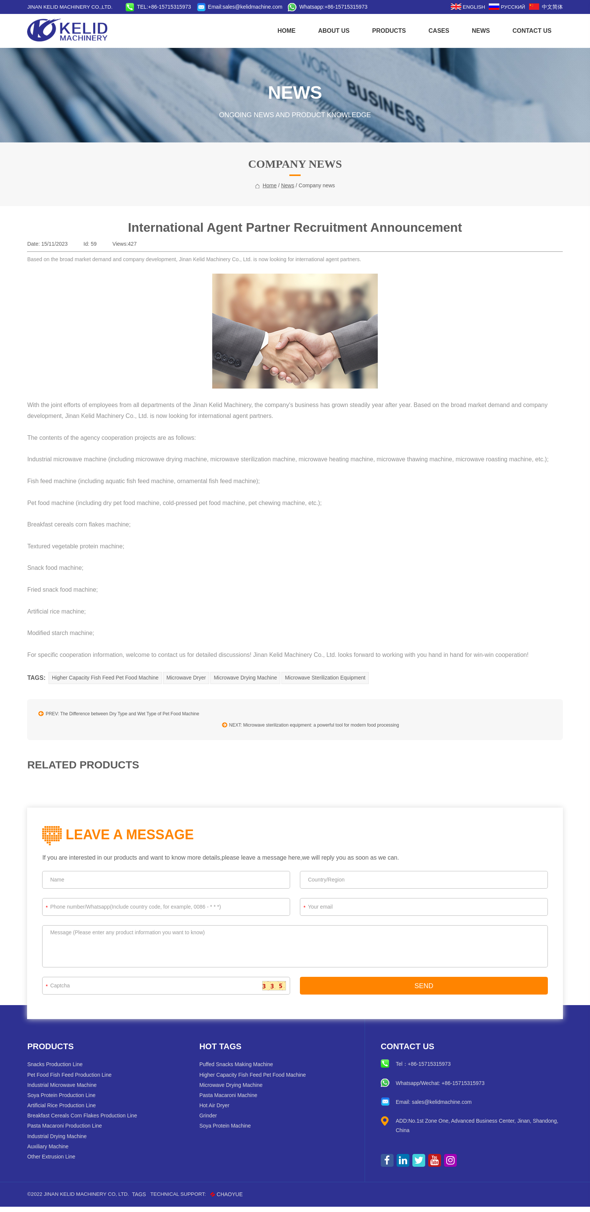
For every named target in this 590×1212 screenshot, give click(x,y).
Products (384, 31)
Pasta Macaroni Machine (230, 1100)
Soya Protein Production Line (66, 1100)
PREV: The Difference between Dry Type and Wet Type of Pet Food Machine (123, 730)
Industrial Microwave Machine (66, 1090)
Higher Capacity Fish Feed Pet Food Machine (109, 695)
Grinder (210, 1120)
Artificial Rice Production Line (66, 1110)
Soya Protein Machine (226, 1131)
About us (329, 31)
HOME (282, 31)
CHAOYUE (236, 1199)
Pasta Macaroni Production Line (69, 1131)
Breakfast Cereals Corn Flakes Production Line (86, 1120)
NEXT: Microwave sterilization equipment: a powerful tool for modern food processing (387, 730)
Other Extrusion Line (56, 1161)
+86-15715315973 (353, 7)
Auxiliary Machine (52, 1151)
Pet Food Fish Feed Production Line (74, 1080)
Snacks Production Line (59, 1069)
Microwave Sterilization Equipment (332, 695)
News (476, 31)
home (270, 204)
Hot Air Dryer (216, 1110)
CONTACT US (527, 31)
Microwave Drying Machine (251, 695)
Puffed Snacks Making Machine (238, 1069)
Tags (147, 1199)
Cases (434, 31)
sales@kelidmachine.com (260, 7)
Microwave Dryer (191, 695)
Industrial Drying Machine (61, 1141)
